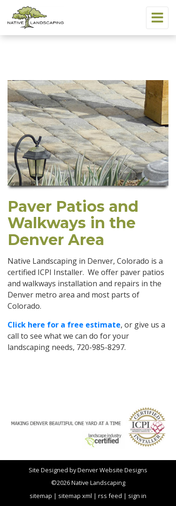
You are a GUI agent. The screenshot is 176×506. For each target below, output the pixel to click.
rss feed (110, 495)
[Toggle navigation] (157, 18)
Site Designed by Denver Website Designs (88, 470)
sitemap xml (75, 495)
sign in (137, 495)
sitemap (41, 495)
